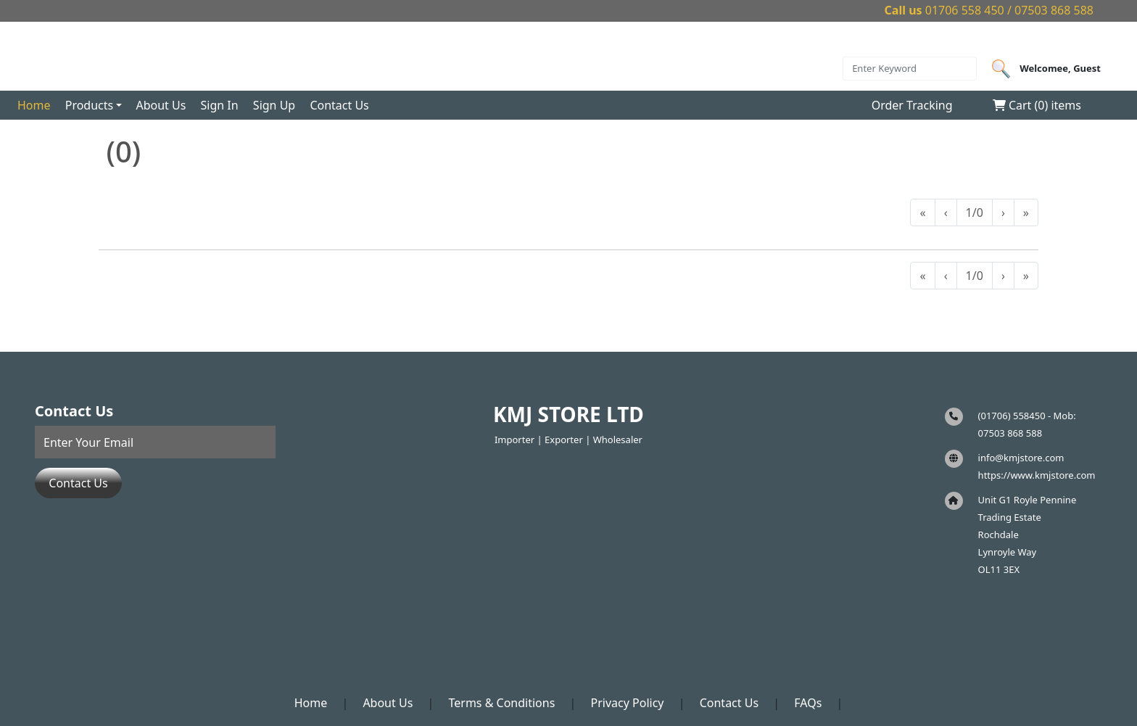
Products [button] (89, 105)
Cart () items (1037, 105)
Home (34, 105)
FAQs (808, 703)
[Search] (910, 69)
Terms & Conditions (501, 703)
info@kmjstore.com (1021, 457)
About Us (161, 105)
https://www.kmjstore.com (1037, 475)
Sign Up (274, 105)
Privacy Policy (627, 703)
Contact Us (339, 105)
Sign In (220, 105)
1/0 (974, 212)
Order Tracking (912, 105)
